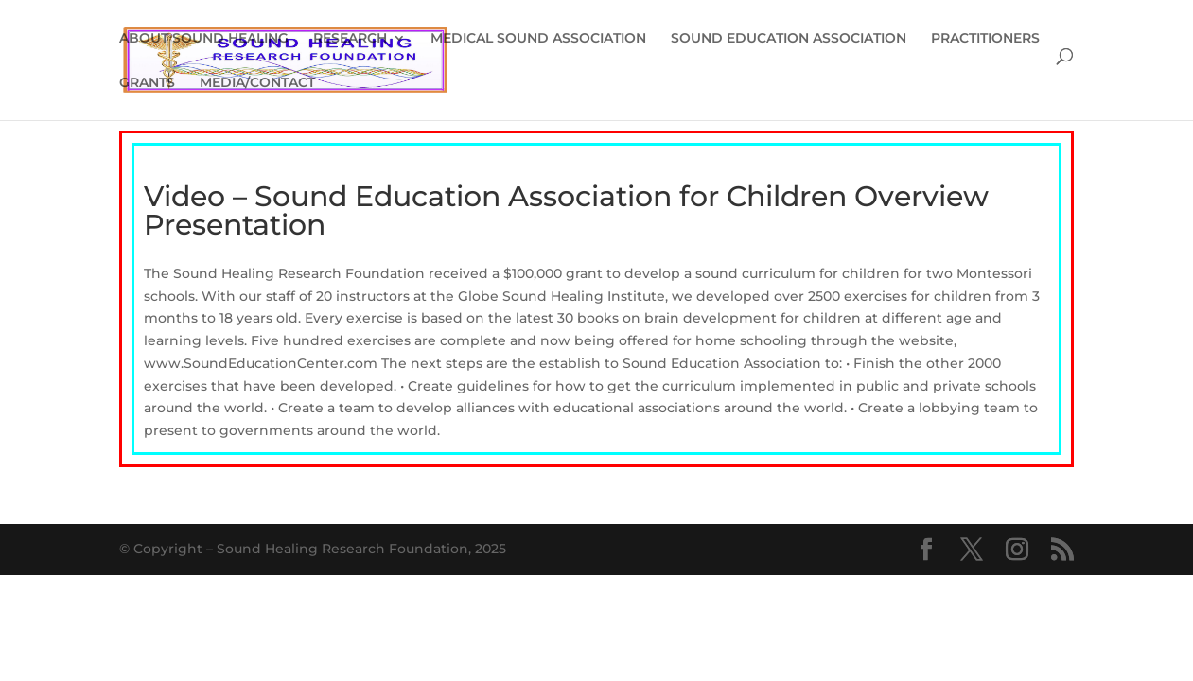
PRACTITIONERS (985, 38)
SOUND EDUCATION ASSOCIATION (788, 38)
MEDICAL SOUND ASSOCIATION (538, 38)
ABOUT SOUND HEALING (204, 38)
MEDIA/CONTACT (257, 83)
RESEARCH (350, 38)
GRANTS (147, 83)
